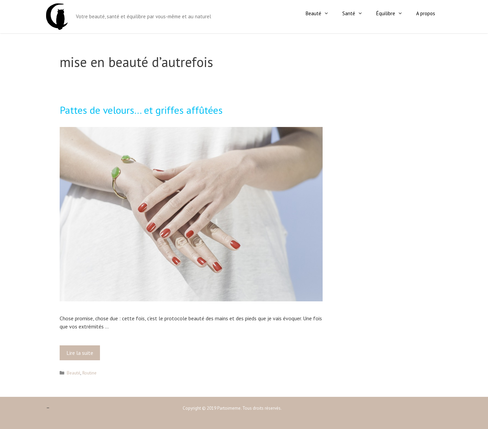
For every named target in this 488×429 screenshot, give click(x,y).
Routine (89, 373)
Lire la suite (81, 354)
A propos (425, 13)
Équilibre (392, 13)
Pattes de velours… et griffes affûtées (141, 109)
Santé (355, 13)
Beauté (321, 13)
